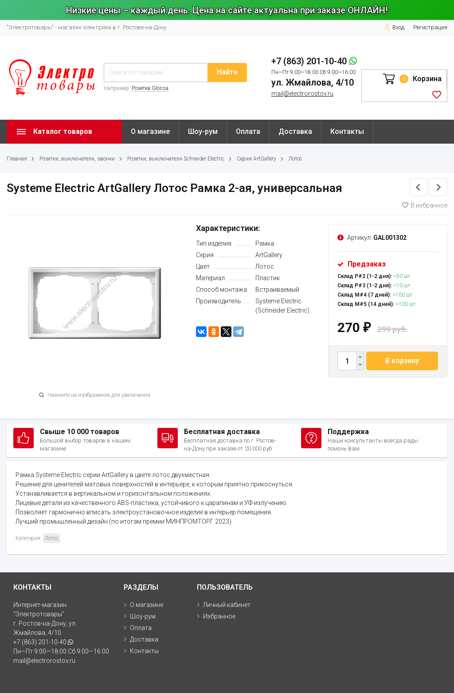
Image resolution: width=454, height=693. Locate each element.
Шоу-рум (203, 131)
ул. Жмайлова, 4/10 (312, 82)
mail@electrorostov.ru (302, 93)
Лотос (295, 159)
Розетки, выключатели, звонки (77, 159)
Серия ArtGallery (256, 159)
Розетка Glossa (150, 88)
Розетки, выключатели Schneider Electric (175, 159)
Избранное (219, 616)
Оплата (248, 131)
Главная (17, 159)
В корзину (402, 360)
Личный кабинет (226, 604)
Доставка (295, 131)
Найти (227, 72)
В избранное (424, 205)
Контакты (347, 131)
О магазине (150, 131)
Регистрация (430, 27)
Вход (394, 27)
